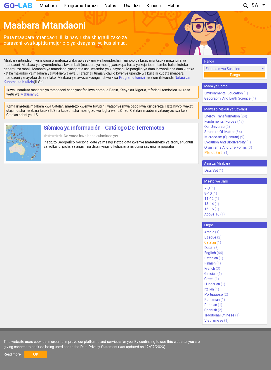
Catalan (210, 242)
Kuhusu (153, 5)
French (209, 268)
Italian (209, 289)
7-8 (207, 188)
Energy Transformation (222, 116)
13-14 (209, 204)
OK (35, 354)
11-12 (209, 199)
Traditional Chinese (219, 315)
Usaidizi (132, 5)
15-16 (209, 209)
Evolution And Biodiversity (225, 142)
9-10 (208, 193)
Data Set (211, 170)
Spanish (210, 310)
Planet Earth (213, 152)
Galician (210, 274)
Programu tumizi (132, 77)
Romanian (212, 299)
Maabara (48, 5)
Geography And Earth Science (227, 98)
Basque (210, 237)
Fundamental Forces (220, 121)
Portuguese (213, 294)
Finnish (210, 263)
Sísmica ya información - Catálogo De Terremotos (104, 128)
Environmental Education (223, 93)
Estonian (211, 258)
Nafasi (110, 5)
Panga (235, 75)
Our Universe (214, 126)
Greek (209, 279)
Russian (210, 305)
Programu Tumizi (81, 5)
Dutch (208, 248)
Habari (174, 5)
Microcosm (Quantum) (221, 137)
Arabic (209, 232)
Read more (12, 354)
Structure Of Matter (219, 132)
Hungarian (212, 284)
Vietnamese (213, 320)
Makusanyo (29, 94)
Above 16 (211, 214)
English (210, 253)
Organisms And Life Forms (225, 147)
